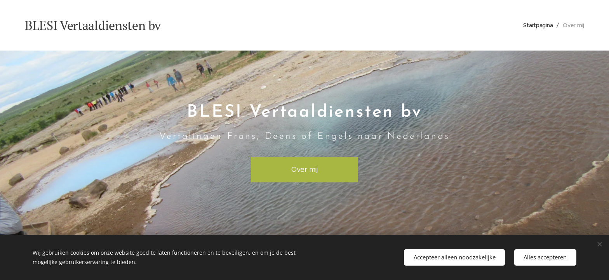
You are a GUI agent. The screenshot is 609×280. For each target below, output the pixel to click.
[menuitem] (538, 25)
